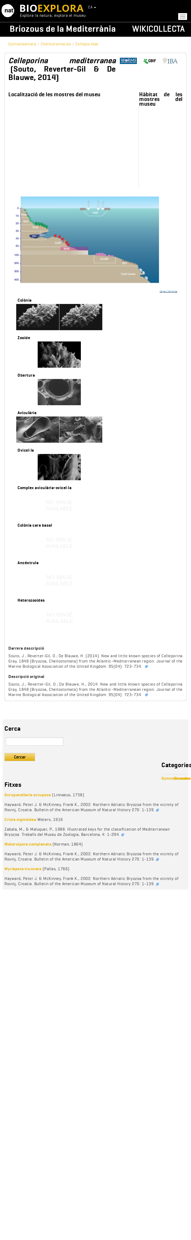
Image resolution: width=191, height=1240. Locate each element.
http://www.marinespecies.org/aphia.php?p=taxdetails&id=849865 (130, 61)
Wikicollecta (158, 29)
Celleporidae (87, 43)
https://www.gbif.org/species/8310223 (151, 61)
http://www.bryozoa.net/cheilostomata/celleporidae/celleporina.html (172, 61)
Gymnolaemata (22, 43)
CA (92, 7)
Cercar (20, 757)
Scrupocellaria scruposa (27, 794)
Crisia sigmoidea (20, 819)
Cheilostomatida (56, 43)
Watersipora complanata (27, 844)
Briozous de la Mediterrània (63, 28)
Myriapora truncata (22, 868)
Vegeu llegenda (168, 291)
